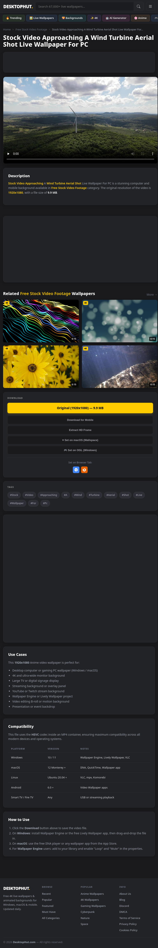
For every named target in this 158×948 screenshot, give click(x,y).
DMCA (123, 912)
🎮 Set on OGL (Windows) (80, 450)
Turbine (60, 183)
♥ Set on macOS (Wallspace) (80, 440)
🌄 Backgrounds (72, 18)
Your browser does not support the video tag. (80, 120)
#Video (29, 495)
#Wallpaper (17, 503)
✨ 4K (94, 18)
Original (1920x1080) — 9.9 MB (80, 408)
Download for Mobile (80, 419)
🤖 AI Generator (116, 18)
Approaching (34, 183)
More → (152, 294)
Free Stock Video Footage (31, 29)
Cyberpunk (88, 912)
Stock (12, 183)
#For (33, 503)
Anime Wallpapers (92, 894)
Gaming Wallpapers (93, 906)
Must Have (49, 912)
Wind (50, 183)
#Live (139, 495)
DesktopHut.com (24, 942)
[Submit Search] (138, 6)
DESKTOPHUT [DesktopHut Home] (18, 6)
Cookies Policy (128, 930)
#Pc (45, 503)
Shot (78, 183)
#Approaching (48, 495)
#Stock (14, 495)
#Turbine (94, 495)
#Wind (78, 495)
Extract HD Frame (80, 430)
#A (65, 495)
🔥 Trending (14, 18)
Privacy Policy (128, 924)
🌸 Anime (140, 18)
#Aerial (111, 495)
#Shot (125, 495)
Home (7, 29)
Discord (124, 906)
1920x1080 (15, 192)
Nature (85, 918)
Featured (47, 906)
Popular (47, 900)
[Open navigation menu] (150, 6)
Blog (122, 900)
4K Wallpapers (90, 900)
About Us (125, 894)
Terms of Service (129, 918)
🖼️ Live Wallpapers (41, 18)
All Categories (51, 918)
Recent (46, 894)
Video (20, 183)
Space (84, 924)
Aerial (70, 183)
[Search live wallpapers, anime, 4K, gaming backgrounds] (84, 6)
